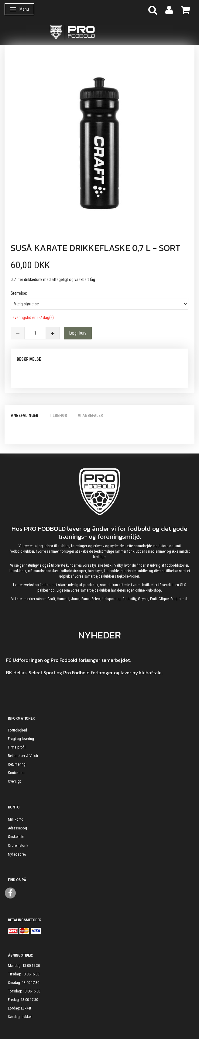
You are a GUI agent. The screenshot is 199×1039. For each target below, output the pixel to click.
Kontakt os (16, 772)
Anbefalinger (24, 415)
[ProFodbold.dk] (99, 32)
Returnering (17, 764)
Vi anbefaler (90, 415)
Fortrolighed (17, 730)
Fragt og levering (21, 738)
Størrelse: (19, 293)
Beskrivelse (29, 359)
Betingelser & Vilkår (23, 755)
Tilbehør (58, 415)
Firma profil (17, 747)
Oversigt (14, 781)
